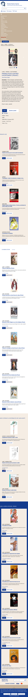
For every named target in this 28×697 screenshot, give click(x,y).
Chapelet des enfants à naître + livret (10, 437)
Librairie (2, 44)
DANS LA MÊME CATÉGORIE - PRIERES (8, 506)
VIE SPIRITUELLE (4, 39)
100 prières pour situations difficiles (9, 609)
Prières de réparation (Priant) (8, 268)
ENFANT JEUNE (4, 21)
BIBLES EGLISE (4, 16)
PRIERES (2, 28)
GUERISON (3, 24)
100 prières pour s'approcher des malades (11, 553)
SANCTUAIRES (3, 33)
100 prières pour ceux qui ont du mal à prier (11, 637)
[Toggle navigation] (1, 14)
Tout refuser (14, 694)
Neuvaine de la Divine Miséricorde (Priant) (11, 375)
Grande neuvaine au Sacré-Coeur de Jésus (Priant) (12, 295)
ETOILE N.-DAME (4, 22)
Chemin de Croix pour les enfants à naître (11, 462)
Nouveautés (5, 41)
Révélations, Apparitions (6, 31)
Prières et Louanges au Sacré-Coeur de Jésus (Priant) (13, 348)
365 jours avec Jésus (6, 665)
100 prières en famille (6, 525)
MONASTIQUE (3, 26)
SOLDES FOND (3, 36)
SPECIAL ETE (3, 37)
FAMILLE (2, 23)
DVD (2, 19)
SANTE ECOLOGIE (4, 34)
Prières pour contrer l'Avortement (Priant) (7, 45)
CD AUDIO (3, 18)
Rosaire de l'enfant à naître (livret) (9, 490)
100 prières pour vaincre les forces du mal (11, 581)
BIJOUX (2, 17)
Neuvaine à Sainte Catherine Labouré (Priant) (11, 402)
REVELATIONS (3, 29)
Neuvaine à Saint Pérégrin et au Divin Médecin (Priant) (13, 322)
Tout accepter (7, 694)
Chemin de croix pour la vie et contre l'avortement (12, 152)
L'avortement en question (7, 233)
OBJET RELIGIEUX (4, 27)
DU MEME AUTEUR (8, 249)
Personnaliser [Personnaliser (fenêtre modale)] (21, 694)
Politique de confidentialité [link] (14, 695)
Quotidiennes (10, 44)
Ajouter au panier (12, 110)
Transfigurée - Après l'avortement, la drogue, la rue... (13, 178)
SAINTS (2, 32)
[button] (3, 57)
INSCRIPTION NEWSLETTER (5, 680)
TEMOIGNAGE (3, 38)
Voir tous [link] (13, 249)
